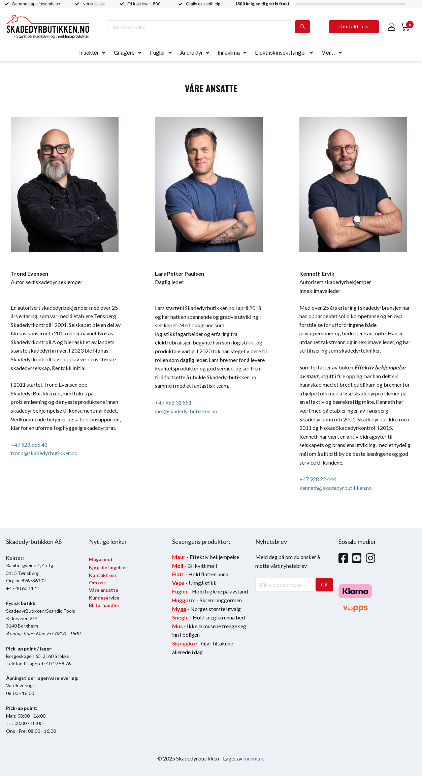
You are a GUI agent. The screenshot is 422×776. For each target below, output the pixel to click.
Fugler (157, 53)
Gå (324, 584)
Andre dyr (191, 53)
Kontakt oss (354, 26)
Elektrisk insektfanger (280, 53)
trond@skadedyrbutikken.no (44, 453)
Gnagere (124, 53)
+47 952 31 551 (173, 402)
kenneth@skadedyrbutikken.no (335, 487)
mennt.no (254, 758)
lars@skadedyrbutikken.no (186, 411)
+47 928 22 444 (317, 479)
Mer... (328, 53)
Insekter (89, 53)
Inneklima (229, 53)
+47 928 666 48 (29, 444)
